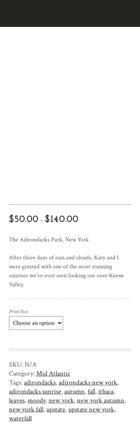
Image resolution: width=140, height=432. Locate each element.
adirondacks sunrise (35, 391)
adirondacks (40, 382)
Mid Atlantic (53, 373)
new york (61, 400)
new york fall (26, 409)
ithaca (105, 391)
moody (37, 400)
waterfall (20, 418)
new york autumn (100, 400)
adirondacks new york (88, 382)
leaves (17, 400)
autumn (74, 391)
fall (91, 391)
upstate (55, 409)
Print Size (18, 311)
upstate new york (91, 409)
